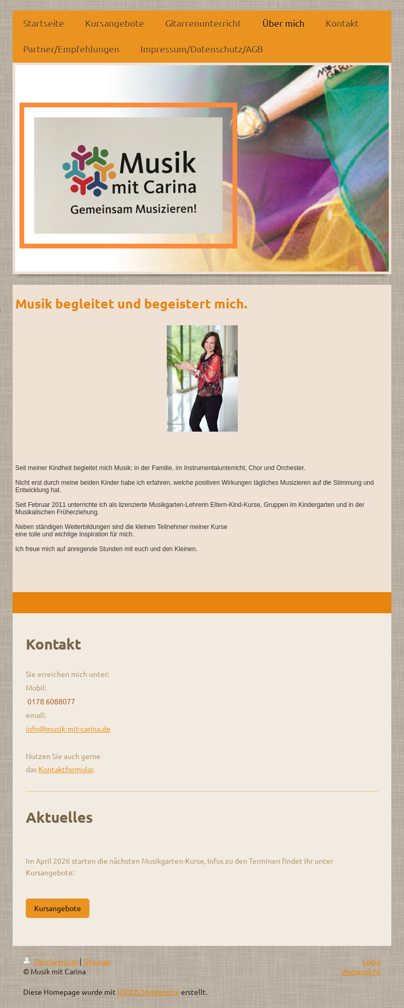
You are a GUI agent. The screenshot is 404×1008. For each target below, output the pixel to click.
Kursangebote (57, 908)
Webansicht (361, 971)
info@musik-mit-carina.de (68, 728)
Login (371, 961)
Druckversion (51, 961)
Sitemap (96, 961)
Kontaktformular (65, 769)
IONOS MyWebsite (148, 991)
